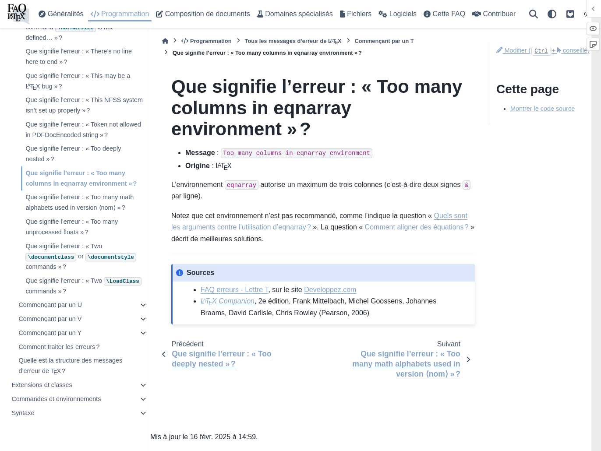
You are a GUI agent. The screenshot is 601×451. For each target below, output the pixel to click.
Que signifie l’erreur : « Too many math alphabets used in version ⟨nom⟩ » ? (79, 202)
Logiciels (397, 14)
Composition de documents (203, 14)
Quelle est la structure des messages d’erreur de (70, 367)
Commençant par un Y (49, 332)
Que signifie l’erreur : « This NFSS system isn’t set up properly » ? (84, 105)
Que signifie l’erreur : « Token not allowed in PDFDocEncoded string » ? (83, 129)
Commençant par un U (50, 304)
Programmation (120, 14)
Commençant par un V (49, 318)
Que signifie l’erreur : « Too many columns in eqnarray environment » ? (81, 178)
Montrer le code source (542, 108)
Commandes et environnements (56, 398)
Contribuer (494, 14)
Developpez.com (330, 289)
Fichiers (355, 14)
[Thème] (552, 14)
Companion (228, 301)
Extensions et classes (41, 384)
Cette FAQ (444, 14)
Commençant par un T (384, 41)
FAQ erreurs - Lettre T (234, 289)
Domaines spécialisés (295, 14)
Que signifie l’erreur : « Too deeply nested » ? (73, 153)
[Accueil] (165, 41)
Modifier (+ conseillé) (543, 50)
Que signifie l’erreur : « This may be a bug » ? (77, 82)
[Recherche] (533, 14)
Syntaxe (22, 412)
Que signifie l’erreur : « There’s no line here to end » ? (78, 56)
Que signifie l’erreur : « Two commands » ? (83, 286)
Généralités (61, 14)
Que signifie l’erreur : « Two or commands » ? (80, 257)
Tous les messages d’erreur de (293, 41)
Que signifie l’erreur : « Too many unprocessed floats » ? (71, 227)
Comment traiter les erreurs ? (58, 346)
